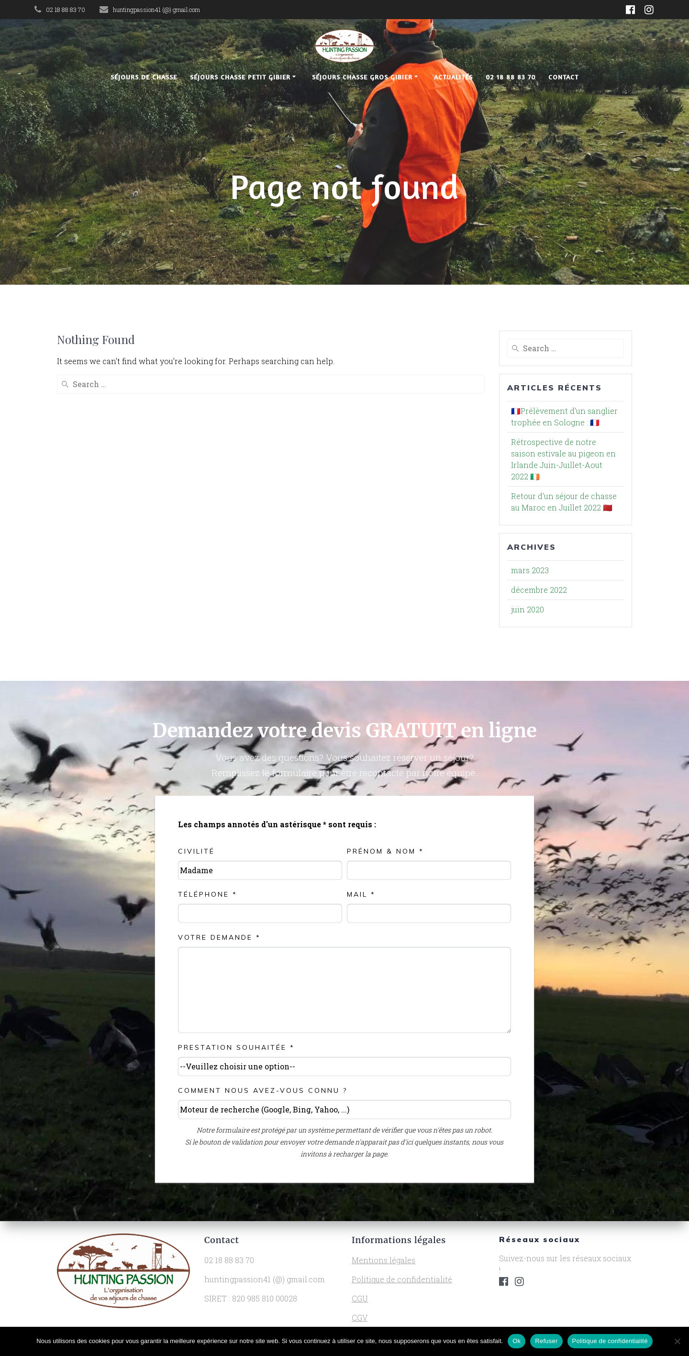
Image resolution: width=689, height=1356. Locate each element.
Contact (563, 77)
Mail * (361, 894)
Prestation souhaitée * (236, 1047)
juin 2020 (527, 609)
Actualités (453, 77)
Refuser (546, 1341)
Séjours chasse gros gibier (362, 77)
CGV (359, 1317)
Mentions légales (383, 1260)
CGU (360, 1298)
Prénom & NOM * (385, 851)
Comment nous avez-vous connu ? (262, 1090)
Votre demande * (219, 937)
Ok (516, 1341)
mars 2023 (530, 570)
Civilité (196, 851)
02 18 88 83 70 (510, 77)
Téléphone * (207, 894)
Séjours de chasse (144, 77)
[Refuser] (677, 1341)
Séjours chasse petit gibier (240, 77)
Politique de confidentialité (402, 1279)
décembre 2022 (539, 590)
